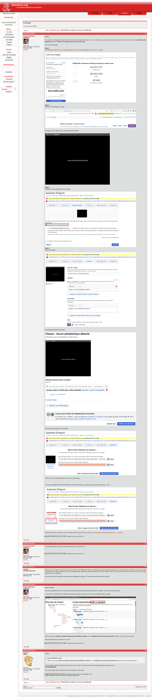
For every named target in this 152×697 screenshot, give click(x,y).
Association (9, 34)
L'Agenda (139, 13)
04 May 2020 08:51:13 (29, 566)
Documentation (9, 37)
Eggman (25, 653)
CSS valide (122, 696)
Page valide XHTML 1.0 (112, 696)
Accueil (9, 32)
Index (9, 52)
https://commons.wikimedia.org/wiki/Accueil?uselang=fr (68, 50)
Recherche (9, 60)
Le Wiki (109, 13)
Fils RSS (142, 696)
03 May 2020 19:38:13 (29, 33)
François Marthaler (29, 36)
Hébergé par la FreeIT (132, 696)
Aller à (42, 687)
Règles (9, 57)
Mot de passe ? (9, 82)
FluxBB (144, 686)
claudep (25, 569)
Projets (9, 42)
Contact (148, 696)
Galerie (9, 45)
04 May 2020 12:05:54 (29, 584)
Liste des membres (9, 55)
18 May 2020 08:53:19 (29, 650)
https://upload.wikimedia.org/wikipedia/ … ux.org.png (108, 532)
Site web (25, 49)
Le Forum (124, 13)
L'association (95, 13)
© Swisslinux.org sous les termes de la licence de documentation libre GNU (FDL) (85, 696)
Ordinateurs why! (55, 30)
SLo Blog (9, 39)
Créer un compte (98, 50)
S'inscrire (9, 79)
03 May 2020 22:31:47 (29, 543)
